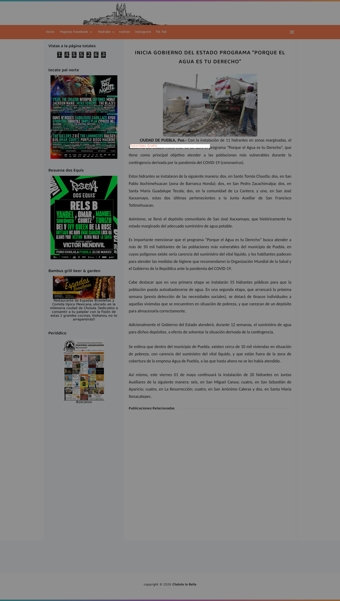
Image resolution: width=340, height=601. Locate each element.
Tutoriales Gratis (143, 146)
